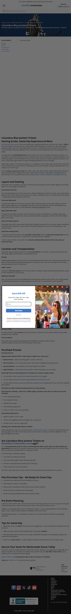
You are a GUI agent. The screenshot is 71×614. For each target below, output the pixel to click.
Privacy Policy (26, 321)
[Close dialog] (67, 287)
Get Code (18, 310)
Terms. (30, 321)
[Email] (18, 304)
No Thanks (18, 315)
